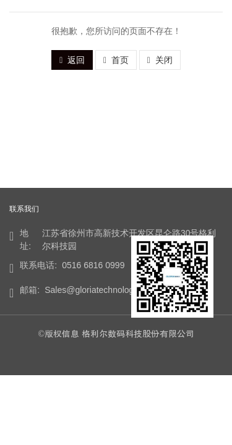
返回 (72, 60)
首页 (116, 60)
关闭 (160, 60)
